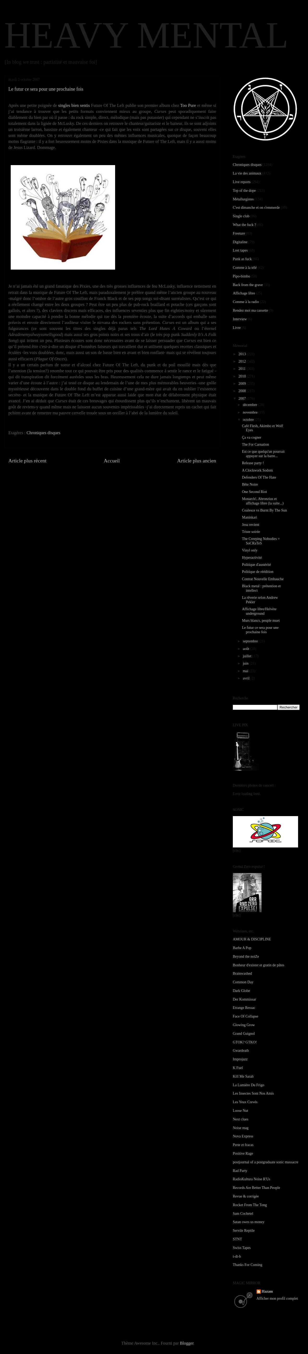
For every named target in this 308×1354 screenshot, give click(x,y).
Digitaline (240, 242)
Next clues (240, 1119)
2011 (243, 369)
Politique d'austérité (256, 565)
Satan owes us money (248, 1222)
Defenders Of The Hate (259, 477)
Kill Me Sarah (243, 1076)
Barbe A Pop (242, 948)
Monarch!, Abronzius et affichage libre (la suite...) (262, 501)
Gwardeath (241, 1051)
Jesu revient (250, 525)
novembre (250, 412)
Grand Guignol (244, 1034)
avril (246, 678)
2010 (243, 376)
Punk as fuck (242, 259)
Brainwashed (242, 973)
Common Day (243, 982)
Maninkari (249, 517)
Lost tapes (240, 250)
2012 (243, 361)
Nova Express (243, 1136)
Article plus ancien (196, 460)
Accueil (112, 460)
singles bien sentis (74, 105)
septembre (251, 641)
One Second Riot (254, 492)
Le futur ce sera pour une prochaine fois (260, 630)
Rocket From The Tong (250, 1205)
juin (246, 663)
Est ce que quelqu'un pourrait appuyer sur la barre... (263, 454)
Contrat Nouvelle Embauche (262, 579)
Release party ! (253, 463)
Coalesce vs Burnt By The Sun (264, 510)
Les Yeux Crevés (245, 1102)
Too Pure (188, 105)
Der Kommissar (244, 999)
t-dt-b (237, 1256)
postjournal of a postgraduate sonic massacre (265, 1162)
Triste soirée (251, 532)
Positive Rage (243, 1153)
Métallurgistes (243, 199)
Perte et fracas (243, 1145)
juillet (247, 656)
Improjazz (240, 1059)
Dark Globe (241, 991)
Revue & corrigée (246, 1196)
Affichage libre (244, 293)
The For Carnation (255, 444)
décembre (250, 405)
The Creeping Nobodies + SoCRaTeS (261, 541)
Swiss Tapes (242, 1248)
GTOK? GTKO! (245, 1042)
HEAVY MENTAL (146, 35)
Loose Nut (240, 1111)
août (246, 649)
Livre (237, 328)
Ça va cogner (251, 437)
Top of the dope (244, 191)
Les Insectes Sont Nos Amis (253, 1093)
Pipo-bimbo (241, 276)
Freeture (239, 233)
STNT (237, 1239)
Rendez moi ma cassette (250, 310)
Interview (240, 319)
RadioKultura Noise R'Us (251, 1179)
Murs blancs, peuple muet (261, 621)
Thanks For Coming (247, 1265)
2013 (243, 354)
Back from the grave (248, 285)
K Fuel (238, 1068)
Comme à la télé (245, 268)
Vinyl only (249, 550)
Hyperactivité (252, 558)
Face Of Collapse (245, 1016)
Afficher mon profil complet (277, 1298)
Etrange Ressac (244, 1008)
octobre (248, 420)
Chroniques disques (44, 432)
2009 (243, 384)
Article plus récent (27, 460)
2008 (243, 391)
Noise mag (240, 1128)
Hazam (267, 1291)
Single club (241, 216)
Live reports (242, 182)
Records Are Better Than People (256, 1188)
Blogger (186, 1343)
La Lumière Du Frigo (248, 1085)
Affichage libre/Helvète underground (259, 611)
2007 (243, 398)
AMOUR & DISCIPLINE (252, 939)
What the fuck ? (244, 225)
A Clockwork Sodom (257, 470)
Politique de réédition (258, 572)
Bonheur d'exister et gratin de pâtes (258, 965)
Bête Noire (250, 484)
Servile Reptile (244, 1231)
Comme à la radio (246, 302)
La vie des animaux (247, 173)
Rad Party (240, 1171)
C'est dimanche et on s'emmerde (256, 208)
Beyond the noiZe (246, 956)
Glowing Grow (244, 1025)
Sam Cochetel (243, 1214)
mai (246, 671)
